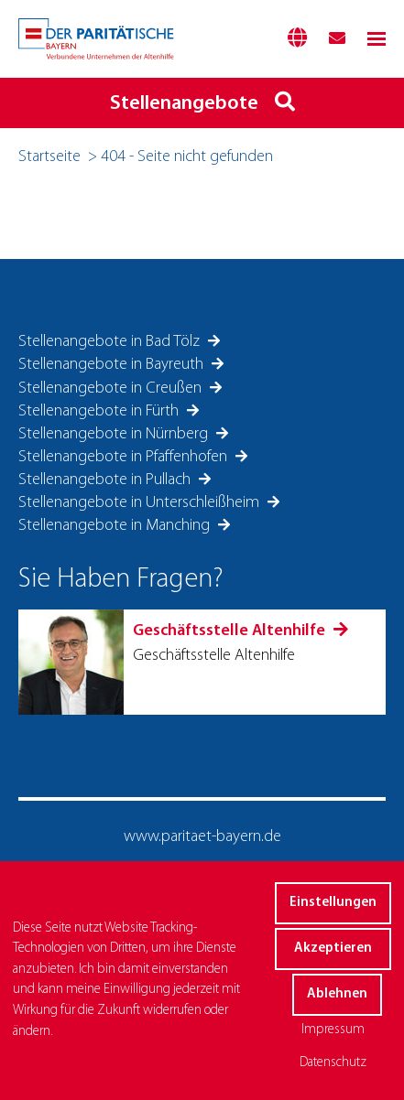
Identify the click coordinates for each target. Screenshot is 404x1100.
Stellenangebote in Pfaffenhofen (124, 457)
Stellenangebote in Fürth (100, 411)
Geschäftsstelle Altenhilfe (231, 631)
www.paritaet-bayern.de (202, 837)
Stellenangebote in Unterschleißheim (140, 503)
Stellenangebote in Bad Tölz (110, 341)
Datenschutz (333, 1063)
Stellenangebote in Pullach (106, 480)
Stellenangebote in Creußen (111, 388)
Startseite (49, 157)
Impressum (333, 1030)
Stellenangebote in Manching (115, 525)
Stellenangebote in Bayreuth (112, 364)
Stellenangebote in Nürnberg (115, 434)
